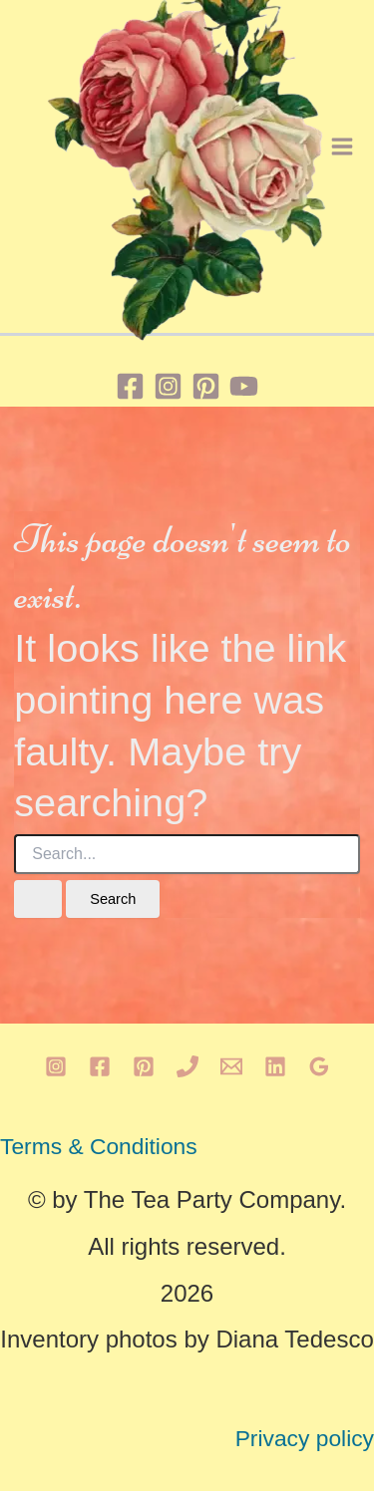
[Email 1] (231, 1066)
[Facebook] (130, 386)
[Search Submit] (38, 899)
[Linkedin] (275, 1066)
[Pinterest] (205, 386)
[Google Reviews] (319, 1066)
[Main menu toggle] (342, 146)
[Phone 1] (187, 1066)
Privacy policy (304, 1438)
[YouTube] (243, 386)
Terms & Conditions (98, 1146)
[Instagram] (168, 386)
